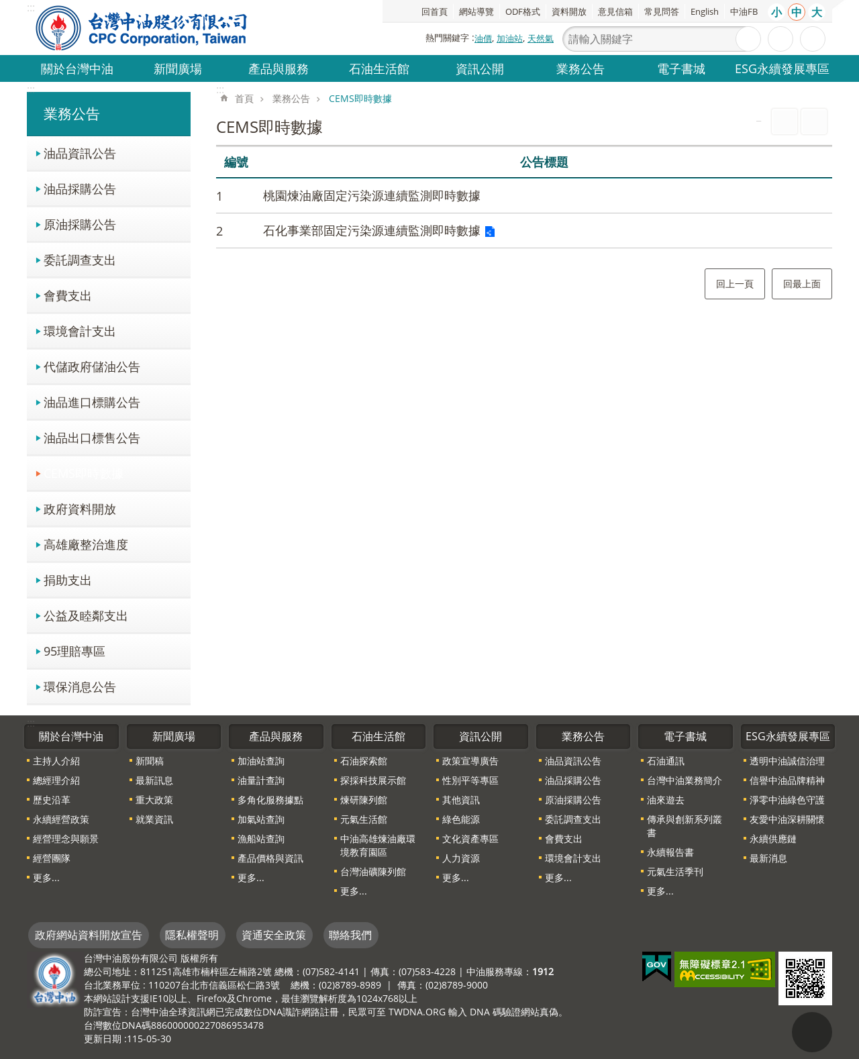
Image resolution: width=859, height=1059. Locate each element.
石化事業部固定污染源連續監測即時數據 (372, 230)
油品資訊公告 (80, 152)
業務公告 (580, 68)
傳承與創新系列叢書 (684, 826)
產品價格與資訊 (270, 858)
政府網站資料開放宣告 (88, 934)
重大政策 (154, 799)
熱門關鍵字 (447, 38)
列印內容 (784, 121)
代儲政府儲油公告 (92, 366)
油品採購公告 (80, 188)
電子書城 (681, 68)
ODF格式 (522, 11)
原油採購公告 (80, 223)
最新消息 (768, 858)
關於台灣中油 (77, 68)
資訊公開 (480, 68)
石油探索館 (363, 760)
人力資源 (461, 858)
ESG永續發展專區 (782, 68)
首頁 (244, 98)
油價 (483, 38)
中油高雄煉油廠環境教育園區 (377, 845)
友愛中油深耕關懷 (787, 819)
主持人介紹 (56, 760)
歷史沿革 (51, 799)
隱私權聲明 (192, 934)
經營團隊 (51, 858)
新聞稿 (150, 760)
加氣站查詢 (261, 819)
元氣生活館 (363, 819)
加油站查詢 (261, 760)
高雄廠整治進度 (86, 544)
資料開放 (569, 11)
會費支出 (68, 295)
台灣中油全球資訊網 (142, 27)
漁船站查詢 (261, 838)
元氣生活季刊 (675, 871)
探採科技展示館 (373, 780)
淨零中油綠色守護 (787, 799)
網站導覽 (476, 11)
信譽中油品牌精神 (787, 780)
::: (31, 89)
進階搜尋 (780, 39)
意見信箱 (615, 11)
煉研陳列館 (363, 799)
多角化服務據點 (270, 799)
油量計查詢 (261, 780)
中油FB (744, 11)
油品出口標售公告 (92, 437)
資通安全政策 (274, 934)
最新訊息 (154, 780)
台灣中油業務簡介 (684, 780)
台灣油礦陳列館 (373, 871)
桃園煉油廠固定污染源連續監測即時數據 (372, 195)
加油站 (510, 38)
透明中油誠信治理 (787, 760)
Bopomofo (814, 121)
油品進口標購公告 (92, 401)
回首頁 (434, 11)
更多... (46, 877)
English (705, 11)
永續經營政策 (61, 819)
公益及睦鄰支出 (86, 615)
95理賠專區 (74, 650)
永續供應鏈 (773, 838)
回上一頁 (735, 283)
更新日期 (102, 1038)
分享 (812, 39)
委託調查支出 (80, 259)
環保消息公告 (80, 686)
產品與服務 (278, 68)
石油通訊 (666, 760)
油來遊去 (666, 799)
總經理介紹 (56, 780)
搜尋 (748, 39)
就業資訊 (154, 819)
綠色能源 (461, 819)
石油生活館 (379, 68)
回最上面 (802, 283)
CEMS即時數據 (83, 472)
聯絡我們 (350, 934)
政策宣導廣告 (470, 760)
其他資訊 (461, 799)
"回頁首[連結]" (812, 1032)
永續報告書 (670, 852)
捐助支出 (68, 579)
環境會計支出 (80, 330)
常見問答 (661, 11)
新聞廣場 (178, 68)
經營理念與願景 (66, 838)
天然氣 (540, 38)
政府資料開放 (80, 508)
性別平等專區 (470, 780)
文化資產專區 (470, 838)
